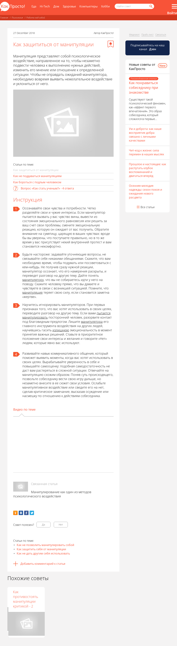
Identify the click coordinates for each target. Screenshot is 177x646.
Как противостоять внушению (23, 596)
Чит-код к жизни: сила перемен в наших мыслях (146, 152)
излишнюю (60, 330)
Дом (56, 6)
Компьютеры (88, 6)
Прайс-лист (147, 34)
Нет (61, 524)
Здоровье (69, 6)
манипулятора (92, 321)
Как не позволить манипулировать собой (45, 545)
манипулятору (33, 280)
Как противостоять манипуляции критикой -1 (61, 599)
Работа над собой (35, 17)
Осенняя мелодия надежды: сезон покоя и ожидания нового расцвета (145, 191)
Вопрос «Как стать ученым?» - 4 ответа (47, 188)
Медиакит (134, 34)
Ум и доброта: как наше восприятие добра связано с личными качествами (145, 134)
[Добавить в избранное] (111, 44)
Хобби (105, 6)
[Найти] (150, 6)
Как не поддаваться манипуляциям (37, 176)
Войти (172, 13)
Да (43, 524)
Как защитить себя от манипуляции (41, 549)
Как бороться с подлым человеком (37, 182)
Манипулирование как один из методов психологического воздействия (52, 494)
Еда (34, 6)
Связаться (160, 34)
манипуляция (32, 292)
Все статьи (148, 207)
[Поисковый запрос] (134, 6)
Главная (4, 17)
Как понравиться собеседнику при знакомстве (143, 87)
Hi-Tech (45, 6)
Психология (17, 17)
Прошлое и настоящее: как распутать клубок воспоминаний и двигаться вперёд (147, 170)
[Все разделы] (174, 6)
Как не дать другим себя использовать (43, 553)
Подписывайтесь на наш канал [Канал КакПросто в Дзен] (147, 47)
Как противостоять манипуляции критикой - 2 (98, 599)
